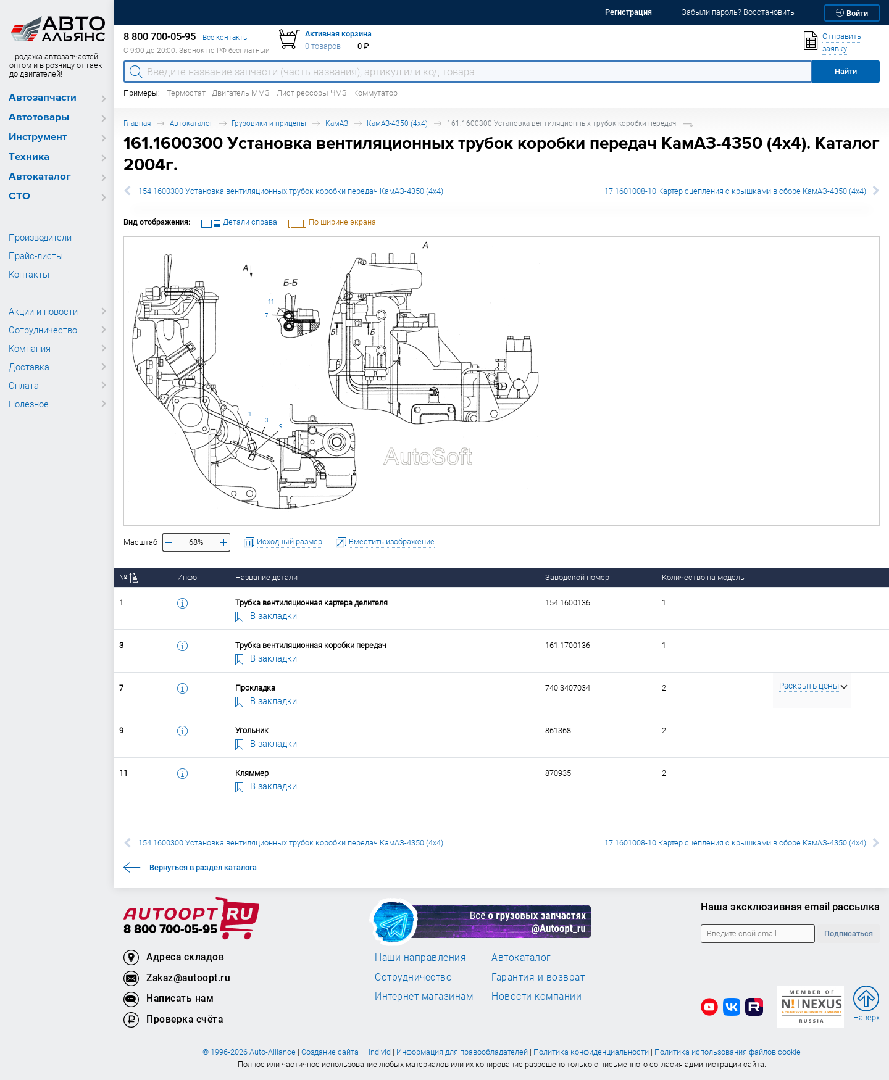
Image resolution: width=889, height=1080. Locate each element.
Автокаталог (40, 177)
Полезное (29, 403)
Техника (29, 157)
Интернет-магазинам (424, 996)
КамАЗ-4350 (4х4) (397, 123)
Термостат (186, 93)
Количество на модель (703, 577)
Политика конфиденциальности (591, 1052)
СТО (19, 196)
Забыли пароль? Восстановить (738, 12)
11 (271, 301)
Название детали (266, 577)
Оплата (24, 385)
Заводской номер (577, 577)
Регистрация (628, 12)
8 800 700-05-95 (170, 930)
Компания (30, 348)
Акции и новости (43, 311)
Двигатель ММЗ (241, 93)
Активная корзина (338, 33)
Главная (137, 123)
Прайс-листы (36, 255)
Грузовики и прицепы (269, 123)
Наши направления (420, 957)
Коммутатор (375, 93)
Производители (40, 237)
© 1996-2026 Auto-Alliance (249, 1052)
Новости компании (536, 996)
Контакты (29, 274)
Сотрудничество (43, 329)
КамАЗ (336, 123)
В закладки (266, 615)
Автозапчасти (43, 98)
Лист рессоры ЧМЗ (312, 93)
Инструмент (38, 137)
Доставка (29, 366)
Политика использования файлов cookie (727, 1052)
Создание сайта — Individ (346, 1052)
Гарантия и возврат (538, 977)
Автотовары (39, 117)
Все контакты (225, 37)
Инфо (187, 577)
